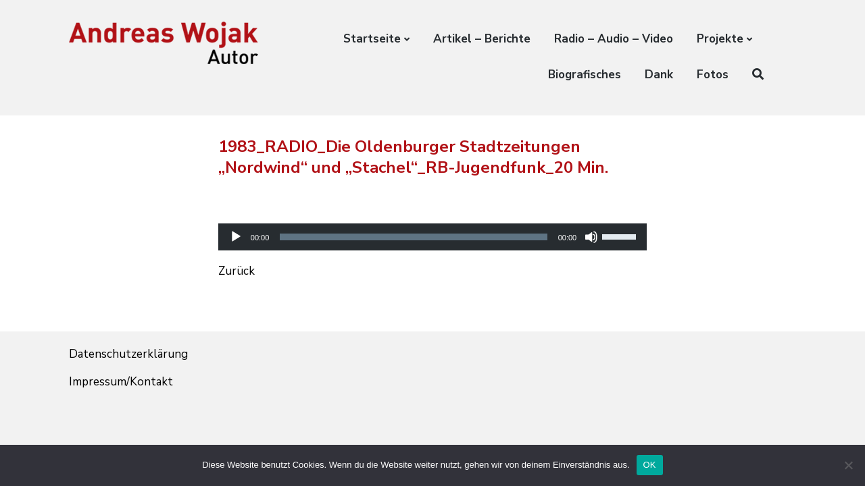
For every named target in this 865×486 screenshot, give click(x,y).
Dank (659, 74)
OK (649, 465)
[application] (432, 225)
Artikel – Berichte (481, 39)
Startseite (372, 39)
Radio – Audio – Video (613, 39)
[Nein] (848, 465)
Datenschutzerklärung (128, 354)
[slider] (413, 237)
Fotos (712, 74)
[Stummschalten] (591, 237)
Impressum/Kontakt (121, 381)
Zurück (236, 271)
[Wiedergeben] (236, 237)
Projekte (720, 39)
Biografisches (584, 74)
